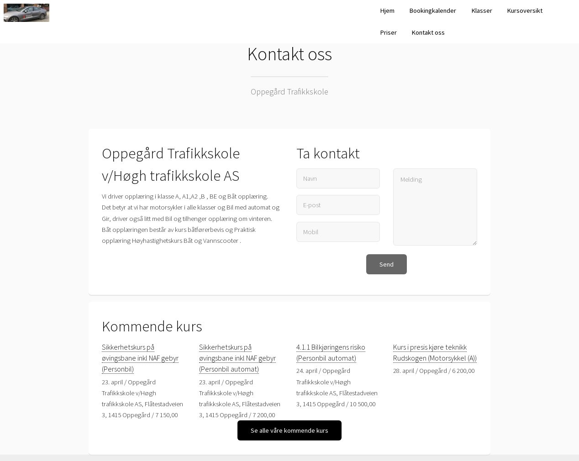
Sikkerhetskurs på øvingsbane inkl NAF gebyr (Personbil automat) (237, 357)
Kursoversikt (524, 10)
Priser (388, 32)
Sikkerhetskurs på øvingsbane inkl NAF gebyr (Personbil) (140, 357)
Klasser (481, 10)
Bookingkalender (432, 10)
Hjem (387, 10)
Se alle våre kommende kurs (289, 430)
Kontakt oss (428, 32)
